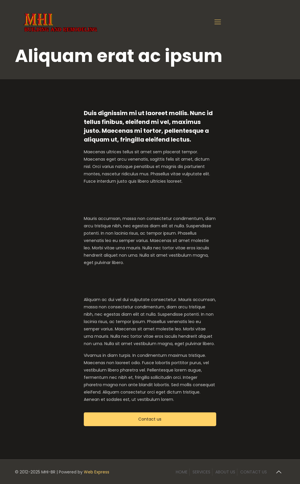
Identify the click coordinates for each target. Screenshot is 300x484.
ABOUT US (225, 472)
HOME (182, 472)
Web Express (96, 472)
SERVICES (201, 472)
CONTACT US (253, 472)
